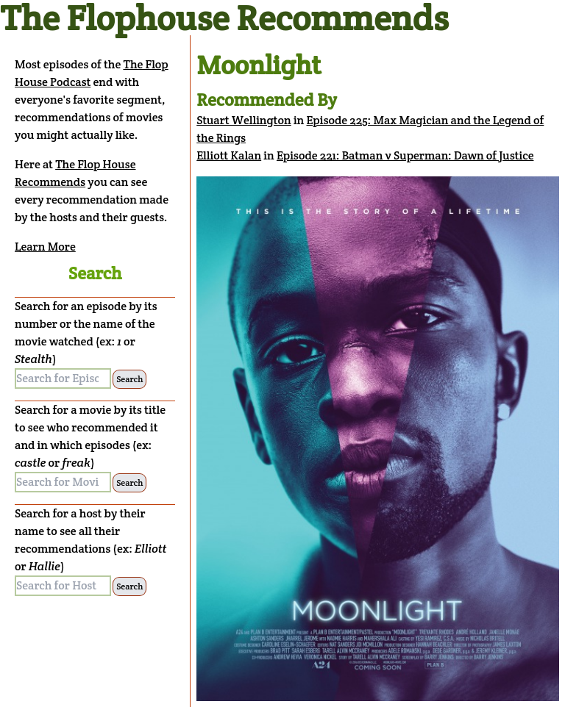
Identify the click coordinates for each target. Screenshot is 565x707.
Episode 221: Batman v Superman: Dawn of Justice (405, 155)
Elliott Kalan (228, 155)
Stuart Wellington (243, 120)
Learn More (45, 246)
